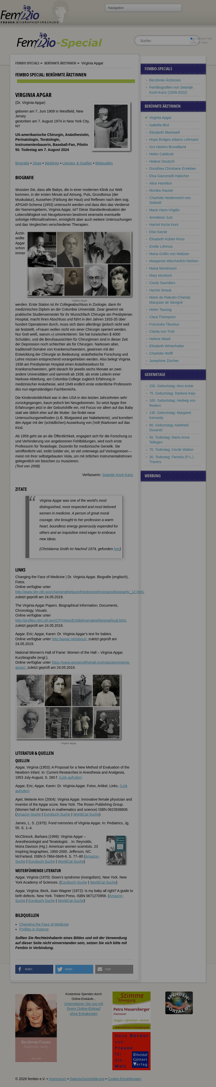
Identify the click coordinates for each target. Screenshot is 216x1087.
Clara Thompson (162, 317)
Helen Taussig (160, 310)
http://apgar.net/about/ (69, 639)
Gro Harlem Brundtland (167, 147)
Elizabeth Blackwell (164, 132)
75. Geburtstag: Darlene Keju (172, 393)
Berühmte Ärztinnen (60, 63)
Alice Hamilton (160, 183)
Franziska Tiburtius (164, 324)
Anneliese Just (160, 217)
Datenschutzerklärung (87, 1079)
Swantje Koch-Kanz (117, 475)
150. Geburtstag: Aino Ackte (171, 386)
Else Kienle (158, 232)
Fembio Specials (27, 63)
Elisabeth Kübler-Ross (167, 239)
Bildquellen (104, 163)
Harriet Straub (160, 290)
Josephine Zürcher (164, 361)
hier (117, 549)
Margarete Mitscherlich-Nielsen (173, 261)
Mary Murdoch (160, 275)
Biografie (22, 163)
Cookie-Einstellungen (124, 1079)
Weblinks (52, 163)
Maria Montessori (163, 268)
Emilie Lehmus (161, 246)
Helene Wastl (159, 339)
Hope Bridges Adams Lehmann (174, 139)
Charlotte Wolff (161, 353)
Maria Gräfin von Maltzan (169, 254)
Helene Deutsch (162, 161)
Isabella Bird (159, 125)
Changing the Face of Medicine (44, 924)
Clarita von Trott (161, 331)
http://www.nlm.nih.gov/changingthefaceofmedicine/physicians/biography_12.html (79, 592)
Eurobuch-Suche (57, 814)
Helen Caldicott (161, 154)
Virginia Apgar (160, 118)
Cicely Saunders (162, 283)
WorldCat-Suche (86, 814)
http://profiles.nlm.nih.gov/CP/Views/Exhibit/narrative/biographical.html (70, 620)
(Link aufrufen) (70, 777)
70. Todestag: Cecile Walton (171, 450)
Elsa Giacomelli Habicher (169, 176)
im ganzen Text (201, 38)
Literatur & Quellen (77, 163)
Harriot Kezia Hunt (163, 224)
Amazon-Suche (29, 814)
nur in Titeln (199, 42)
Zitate (37, 163)
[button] (34, 969)
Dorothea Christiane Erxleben (172, 168)
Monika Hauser (161, 190)
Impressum (57, 1079)
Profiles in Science (34, 929)
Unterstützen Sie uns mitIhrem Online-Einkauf (83, 1009)
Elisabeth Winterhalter (166, 346)
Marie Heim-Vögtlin (164, 210)
